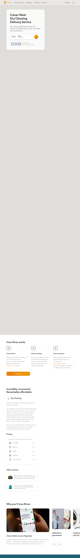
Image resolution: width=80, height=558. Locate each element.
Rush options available (59, 363)
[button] (58, 361)
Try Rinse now (18, 373)
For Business (37, 2)
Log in (73, 2)
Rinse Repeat (29, 2)
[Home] (7, 2)
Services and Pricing (19, 2)
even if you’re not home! (13, 365)
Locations (44, 2)
